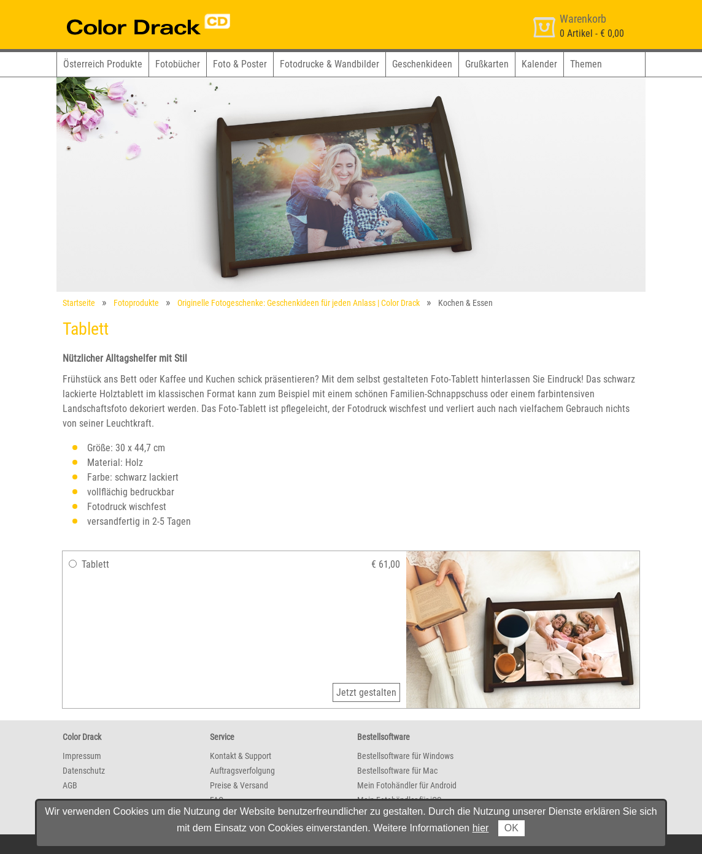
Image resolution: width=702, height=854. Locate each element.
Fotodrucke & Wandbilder (329, 64)
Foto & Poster (240, 64)
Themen (586, 64)
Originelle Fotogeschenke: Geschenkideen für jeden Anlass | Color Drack (298, 303)
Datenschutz (84, 771)
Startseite (79, 303)
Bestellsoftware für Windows (405, 756)
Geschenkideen (422, 64)
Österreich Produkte (102, 64)
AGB (70, 785)
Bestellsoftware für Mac (397, 771)
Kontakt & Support (240, 756)
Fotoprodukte (136, 303)
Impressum (82, 756)
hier (480, 828)
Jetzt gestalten (366, 692)
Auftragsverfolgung (242, 771)
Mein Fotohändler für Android (407, 785)
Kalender (539, 64)
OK (511, 828)
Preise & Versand (239, 785)
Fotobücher (177, 64)
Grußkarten (487, 64)
